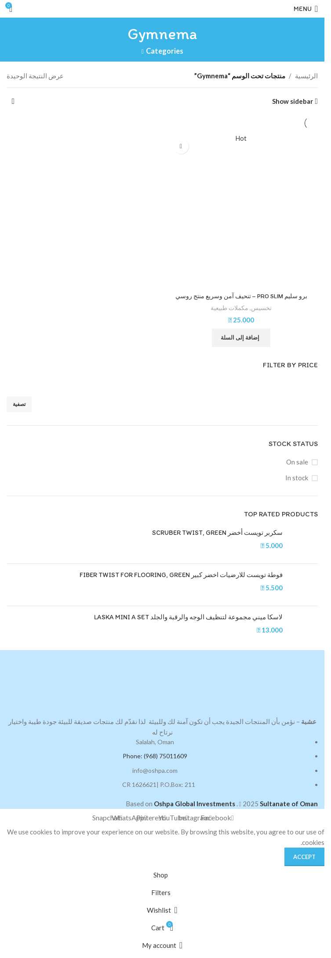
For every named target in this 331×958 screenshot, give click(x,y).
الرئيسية (306, 76)
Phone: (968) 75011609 (155, 756)
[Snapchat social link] (107, 818)
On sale (297, 462)
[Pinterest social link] (151, 818)
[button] (241, 338)
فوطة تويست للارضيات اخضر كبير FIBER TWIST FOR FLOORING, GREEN (181, 575)
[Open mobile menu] (305, 9)
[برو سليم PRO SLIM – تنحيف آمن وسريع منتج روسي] (241, 211)
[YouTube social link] (173, 818)
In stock (296, 478)
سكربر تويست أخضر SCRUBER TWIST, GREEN (217, 533)
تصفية (19, 404)
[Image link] (162, 682)
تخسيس (261, 308)
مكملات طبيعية (229, 308)
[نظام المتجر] (13, 101)
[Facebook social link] (217, 818)
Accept (304, 856)
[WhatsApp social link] (129, 818)
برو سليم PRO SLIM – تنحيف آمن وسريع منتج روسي (241, 296)
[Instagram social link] (195, 818)
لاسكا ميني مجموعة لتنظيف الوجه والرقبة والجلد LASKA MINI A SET (188, 618)
